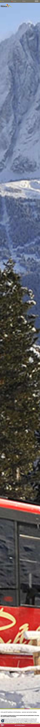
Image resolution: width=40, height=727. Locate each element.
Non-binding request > (13, 725)
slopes (25, 721)
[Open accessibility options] (2, 720)
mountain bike (19, 723)
